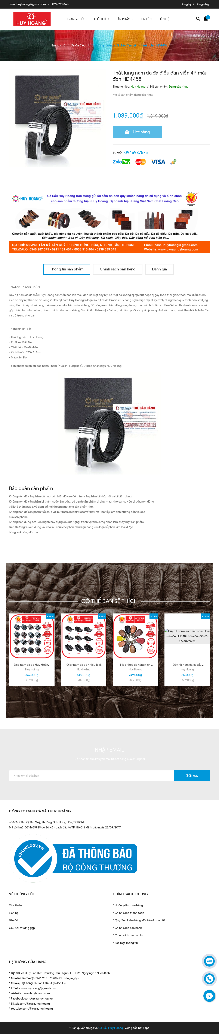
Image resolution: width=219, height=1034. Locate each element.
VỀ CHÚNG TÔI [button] (21, 894)
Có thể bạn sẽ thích (109, 601)
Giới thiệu (15, 905)
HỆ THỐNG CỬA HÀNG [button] (28, 962)
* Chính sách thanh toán (128, 913)
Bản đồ (13, 920)
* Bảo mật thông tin (125, 943)
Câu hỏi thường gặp (22, 928)
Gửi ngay (192, 775)
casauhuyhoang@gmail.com (27, 4)
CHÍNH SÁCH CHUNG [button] (130, 894)
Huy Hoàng (31, 669)
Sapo (146, 1028)
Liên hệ (14, 913)
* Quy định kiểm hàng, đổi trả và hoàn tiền (140, 920)
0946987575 (60, 4)
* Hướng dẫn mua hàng (128, 905)
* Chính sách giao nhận (128, 935)
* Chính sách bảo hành (127, 928)
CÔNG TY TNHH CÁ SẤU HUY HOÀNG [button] (40, 811)
